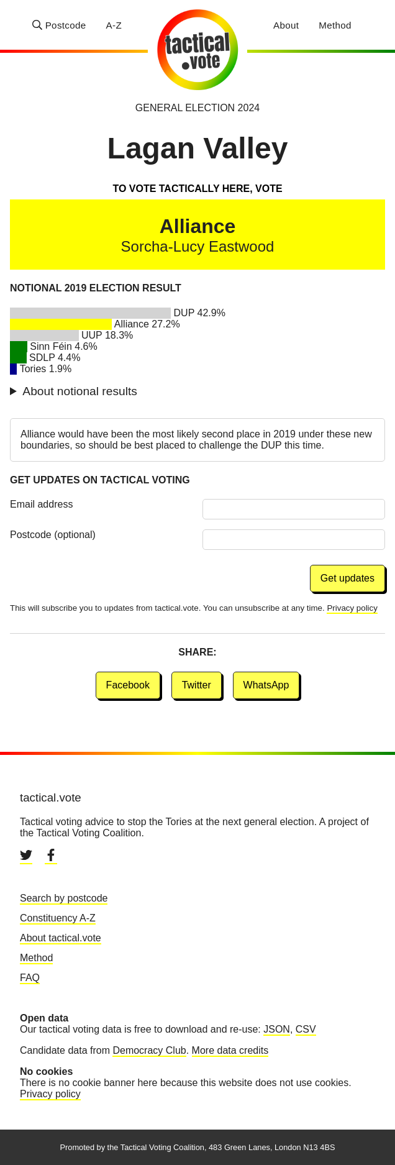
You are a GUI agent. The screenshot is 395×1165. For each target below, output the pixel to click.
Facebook (128, 685)
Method (335, 25)
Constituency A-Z (58, 918)
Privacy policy (352, 608)
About (286, 25)
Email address (41, 504)
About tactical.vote (60, 938)
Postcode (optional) (53, 534)
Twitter (196, 685)
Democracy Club (149, 1050)
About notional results (79, 391)
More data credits (230, 1050)
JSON (276, 1029)
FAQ (30, 977)
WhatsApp (266, 685)
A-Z (114, 25)
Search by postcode (63, 898)
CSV (306, 1029)
